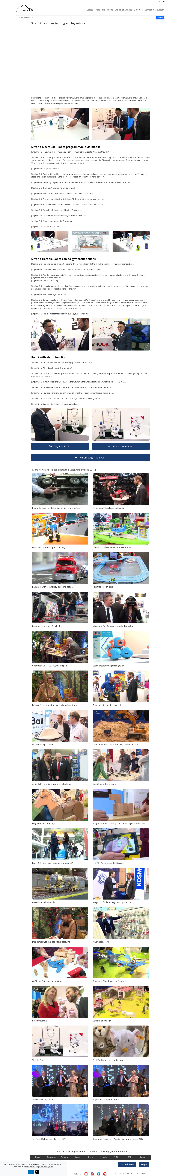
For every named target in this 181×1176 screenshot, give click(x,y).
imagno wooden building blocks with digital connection (119, 823)
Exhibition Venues (124, 9)
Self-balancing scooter (42, 744)
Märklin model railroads (43, 902)
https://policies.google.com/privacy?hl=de (39, 1167)
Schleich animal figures (104, 1020)
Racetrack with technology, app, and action (52, 586)
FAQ (129, 1157)
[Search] (90, 17)
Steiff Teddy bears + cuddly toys (108, 1060)
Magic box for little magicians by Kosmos (112, 902)
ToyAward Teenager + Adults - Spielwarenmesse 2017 (118, 1139)
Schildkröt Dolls (39, 1020)
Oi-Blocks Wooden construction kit (48, 981)
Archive (116, 1157)
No (37, 1172)
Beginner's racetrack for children (47, 626)
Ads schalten (127, 1164)
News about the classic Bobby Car (109, 507)
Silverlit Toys (38, 1060)
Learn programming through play (108, 665)
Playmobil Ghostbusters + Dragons (109, 981)
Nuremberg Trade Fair (92, 457)
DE (159, 1)
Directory (38, 1157)
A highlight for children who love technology (53, 784)
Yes (30, 1172)
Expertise (139, 9)
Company (150, 9)
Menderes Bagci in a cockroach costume (51, 941)
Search (160, 17)
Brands (90, 1157)
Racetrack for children (103, 586)
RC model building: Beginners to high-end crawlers (56, 507)
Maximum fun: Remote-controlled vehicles (113, 626)
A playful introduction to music (107, 705)
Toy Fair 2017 (61, 446)
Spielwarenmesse (123, 446)
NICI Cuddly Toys (101, 941)
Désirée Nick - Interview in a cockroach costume (54, 705)
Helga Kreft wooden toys (43, 823)
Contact (142, 1157)
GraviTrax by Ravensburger (105, 784)
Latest (91, 9)
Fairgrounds (51, 1157)
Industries (103, 1157)
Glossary (78, 1157)
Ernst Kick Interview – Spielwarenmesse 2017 (53, 862)
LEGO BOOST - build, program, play (48, 547)
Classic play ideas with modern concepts (112, 547)
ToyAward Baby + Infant (43, 1099)
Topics (111, 9)
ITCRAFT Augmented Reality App (108, 862)
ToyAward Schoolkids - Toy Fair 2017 (49, 1139)
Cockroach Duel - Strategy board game (50, 665)
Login (144, 1164)
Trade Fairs (101, 9)
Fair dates (64, 1157)
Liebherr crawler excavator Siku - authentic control (116, 744)
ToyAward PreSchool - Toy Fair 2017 (110, 1099)
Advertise (160, 9)
